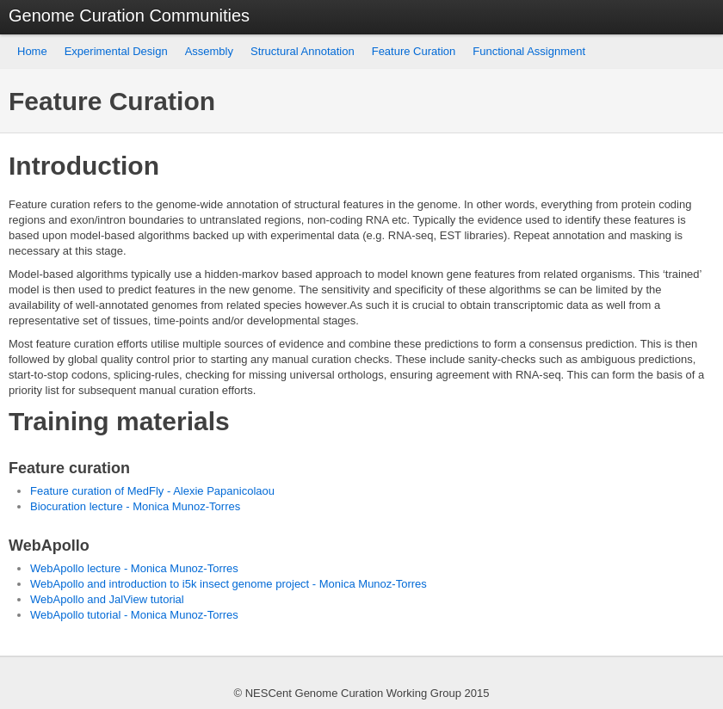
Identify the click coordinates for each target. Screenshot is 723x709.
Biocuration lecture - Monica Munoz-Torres (135, 506)
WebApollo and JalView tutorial (107, 599)
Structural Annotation (302, 51)
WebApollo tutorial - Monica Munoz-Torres (134, 614)
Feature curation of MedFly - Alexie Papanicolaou (152, 490)
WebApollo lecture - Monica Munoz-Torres (134, 568)
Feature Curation (414, 51)
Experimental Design (116, 51)
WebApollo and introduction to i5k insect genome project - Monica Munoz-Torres (228, 583)
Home (32, 51)
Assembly (209, 51)
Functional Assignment (529, 51)
